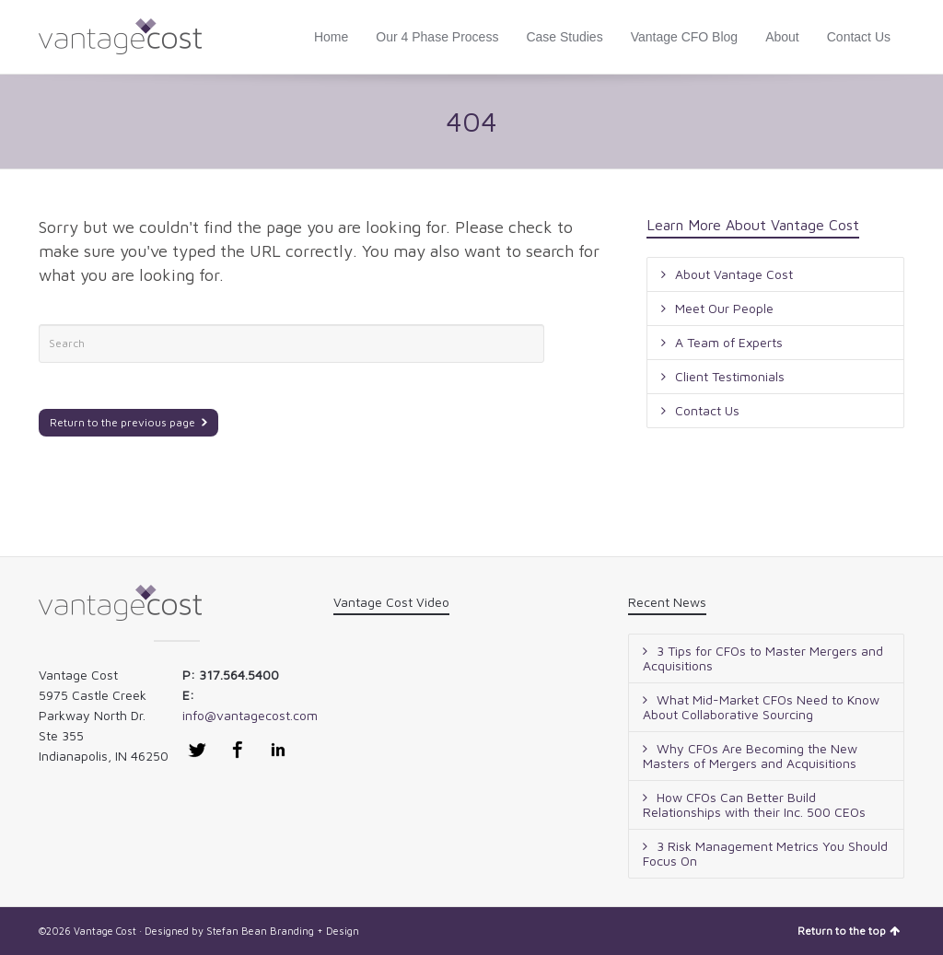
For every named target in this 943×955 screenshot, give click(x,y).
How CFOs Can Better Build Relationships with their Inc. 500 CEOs (754, 804)
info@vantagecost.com (250, 715)
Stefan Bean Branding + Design (282, 931)
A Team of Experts (729, 342)
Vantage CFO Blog (684, 36)
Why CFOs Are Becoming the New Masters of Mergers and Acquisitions (750, 755)
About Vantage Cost (734, 274)
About (782, 36)
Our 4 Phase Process (437, 36)
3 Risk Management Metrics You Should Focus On (765, 853)
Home (331, 36)
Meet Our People (724, 308)
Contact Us (859, 36)
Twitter (197, 749)
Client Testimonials (730, 376)
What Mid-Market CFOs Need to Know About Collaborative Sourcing (761, 707)
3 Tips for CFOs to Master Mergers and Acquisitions (763, 658)
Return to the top (848, 931)
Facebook (237, 749)
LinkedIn (278, 749)
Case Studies (564, 36)
